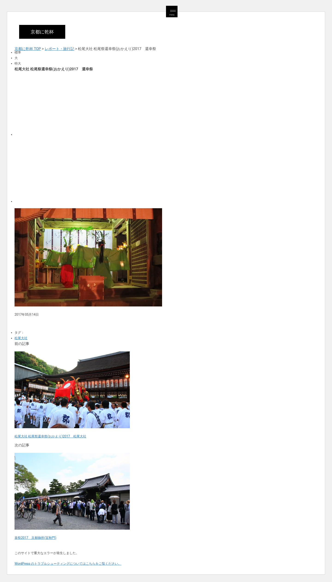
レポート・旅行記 (59, 49)
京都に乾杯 (42, 32)
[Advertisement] (153, 103)
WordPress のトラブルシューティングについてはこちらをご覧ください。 (68, 563)
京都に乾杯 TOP (28, 49)
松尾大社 (21, 338)
